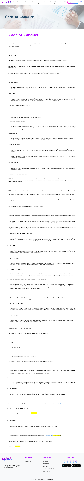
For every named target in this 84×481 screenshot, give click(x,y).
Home (14, 1)
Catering (46, 1)
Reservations (20, 1)
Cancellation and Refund (48, 468)
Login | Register (73, 2)
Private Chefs (38, 2)
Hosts (33, 1)
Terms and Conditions (47, 473)
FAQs (65, 1)
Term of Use (45, 461)
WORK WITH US (28, 461)
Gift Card (55, 2)
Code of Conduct (46, 471)
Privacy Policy (46, 463)
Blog (61, 1)
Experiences (28, 1)
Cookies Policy (46, 466)
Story (51, 1)
